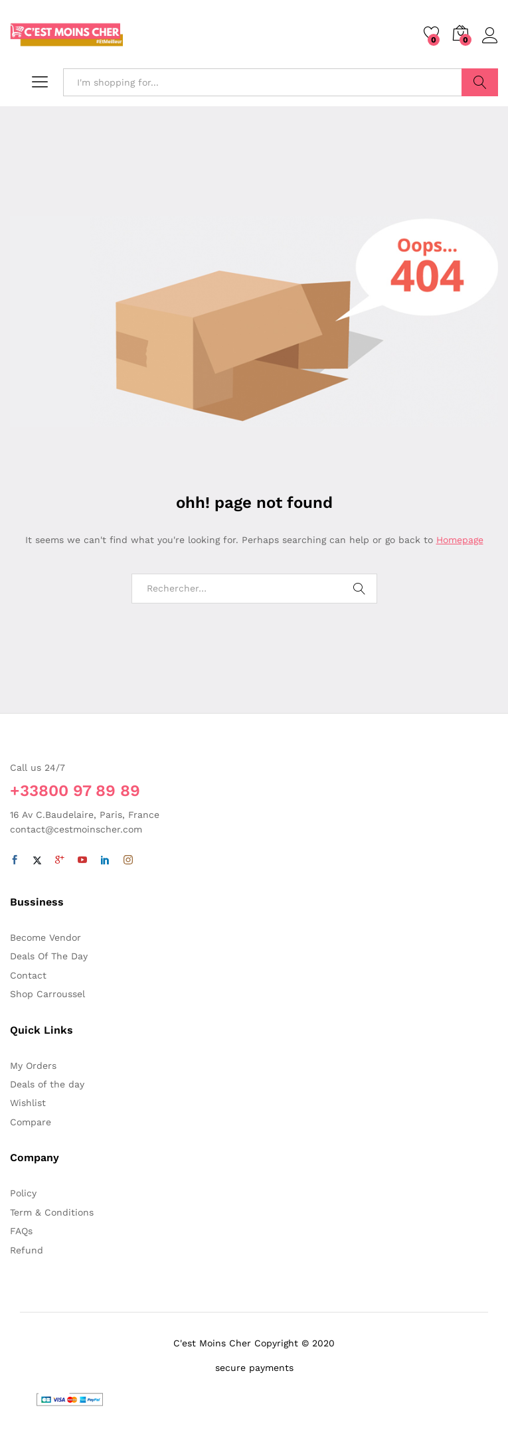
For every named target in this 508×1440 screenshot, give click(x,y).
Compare (30, 1122)
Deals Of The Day (49, 956)
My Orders (33, 1065)
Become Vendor (45, 937)
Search (480, 82)
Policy (23, 1193)
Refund (26, 1250)
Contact (28, 975)
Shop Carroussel (47, 994)
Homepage (459, 539)
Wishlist (28, 1102)
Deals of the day (47, 1084)
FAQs (21, 1231)
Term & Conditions (52, 1212)
